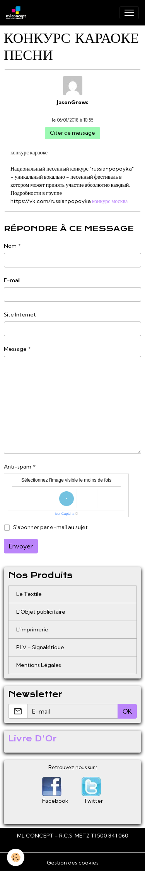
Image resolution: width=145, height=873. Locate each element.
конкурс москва (110, 201)
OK (127, 711)
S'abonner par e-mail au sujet (50, 527)
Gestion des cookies (73, 862)
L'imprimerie (32, 629)
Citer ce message (72, 132)
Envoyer (21, 546)
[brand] (17, 12)
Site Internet (20, 314)
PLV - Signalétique (40, 647)
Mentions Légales (38, 665)
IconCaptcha (65, 514)
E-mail (12, 280)
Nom (10, 245)
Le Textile (29, 593)
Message (15, 348)
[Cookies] (15, 857)
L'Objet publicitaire (40, 611)
